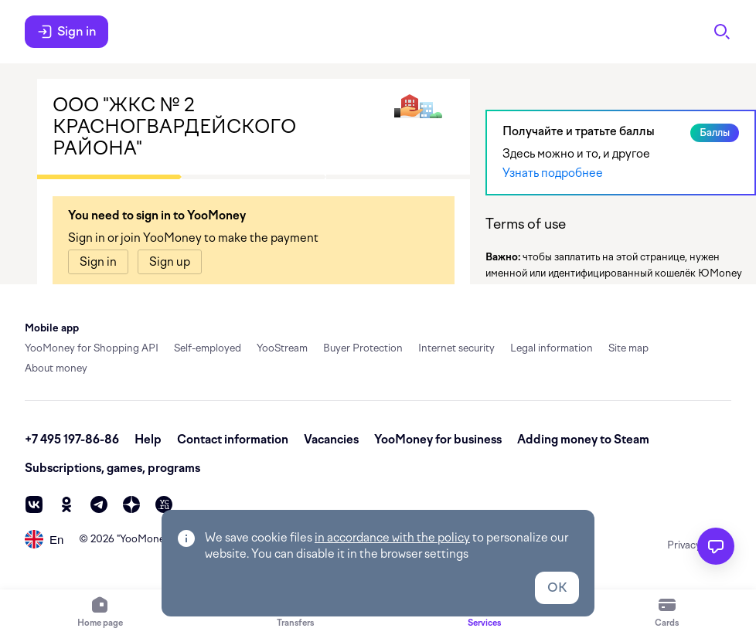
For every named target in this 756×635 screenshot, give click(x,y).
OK (557, 587)
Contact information (232, 440)
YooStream (282, 348)
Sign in (66, 31)
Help (148, 440)
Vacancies (331, 440)
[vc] (164, 504)
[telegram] (99, 504)
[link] (98, 262)
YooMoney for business (438, 440)
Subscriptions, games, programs (112, 468)
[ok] (66, 504)
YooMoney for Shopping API (91, 348)
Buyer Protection (363, 348)
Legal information (551, 348)
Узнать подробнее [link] (552, 173)
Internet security (456, 348)
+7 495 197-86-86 (72, 440)
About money (56, 368)
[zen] (131, 504)
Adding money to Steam (583, 440)
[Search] (722, 31)
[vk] (34, 504)
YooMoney (145, 539)
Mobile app (52, 328)
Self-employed (207, 348)
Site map (628, 348)
